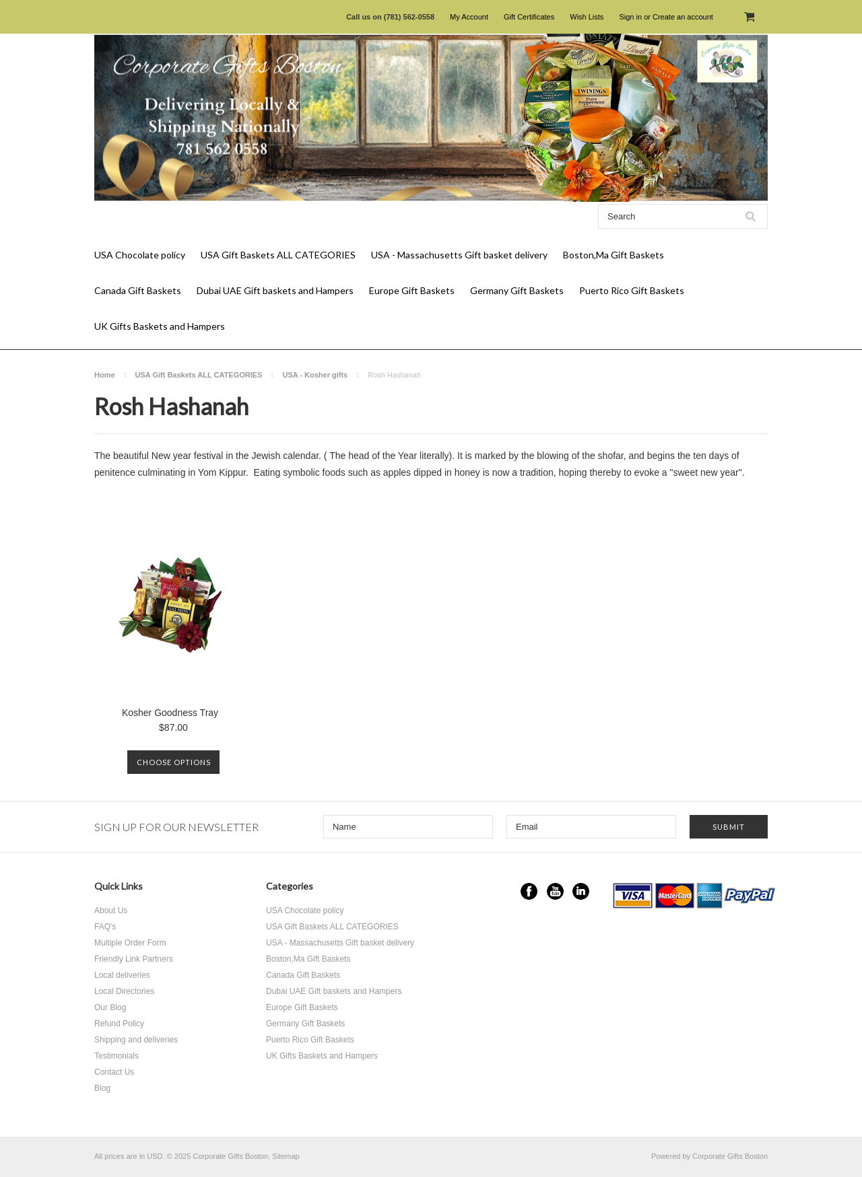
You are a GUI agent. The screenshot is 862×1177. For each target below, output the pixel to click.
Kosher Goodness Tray (170, 712)
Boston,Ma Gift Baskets (613, 254)
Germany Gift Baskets (517, 290)
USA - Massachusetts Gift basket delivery (459, 254)
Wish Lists (586, 17)
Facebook (529, 891)
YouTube (555, 891)
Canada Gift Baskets (137, 290)
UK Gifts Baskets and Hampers (159, 326)
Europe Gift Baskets (412, 290)
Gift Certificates (529, 17)
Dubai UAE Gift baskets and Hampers (275, 290)
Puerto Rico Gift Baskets (631, 290)
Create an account (683, 17)
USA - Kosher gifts (314, 375)
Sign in (630, 17)
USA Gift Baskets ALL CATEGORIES (278, 254)
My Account (469, 17)
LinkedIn (580, 891)
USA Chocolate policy (139, 254)
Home (104, 375)
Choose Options (174, 762)
